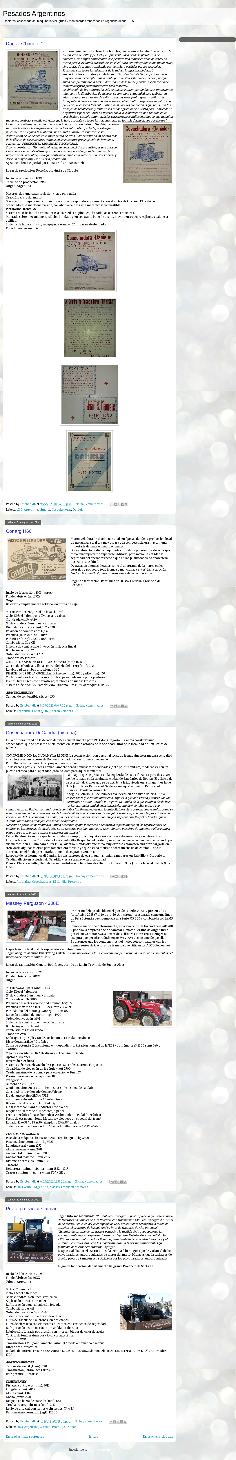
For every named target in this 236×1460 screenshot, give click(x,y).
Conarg (37, 711)
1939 (19, 509)
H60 (46, 711)
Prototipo (74, 881)
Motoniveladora (62, 711)
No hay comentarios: (90, 504)
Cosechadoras (61, 509)
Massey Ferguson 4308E (32, 903)
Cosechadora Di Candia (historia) (41, 732)
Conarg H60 (19, 531)
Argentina (31, 509)
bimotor (44, 509)
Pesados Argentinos (34, 13)
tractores (81, 1187)
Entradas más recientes (25, 1436)
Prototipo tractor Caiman (32, 1208)
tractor (71, 1427)
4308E (28, 1187)
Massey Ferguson (62, 1187)
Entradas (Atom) (99, 1449)
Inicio (93, 1436)
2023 (20, 1187)
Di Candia (60, 881)
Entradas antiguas (158, 1436)
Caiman (45, 1427)
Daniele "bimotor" (24, 43)
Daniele (78, 509)
